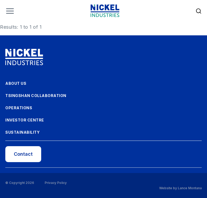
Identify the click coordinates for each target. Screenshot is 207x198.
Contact (23, 154)
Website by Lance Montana (180, 188)
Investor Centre (24, 120)
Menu (10, 11)
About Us (15, 83)
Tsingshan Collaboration (35, 95)
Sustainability (22, 132)
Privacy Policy (56, 183)
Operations (18, 108)
